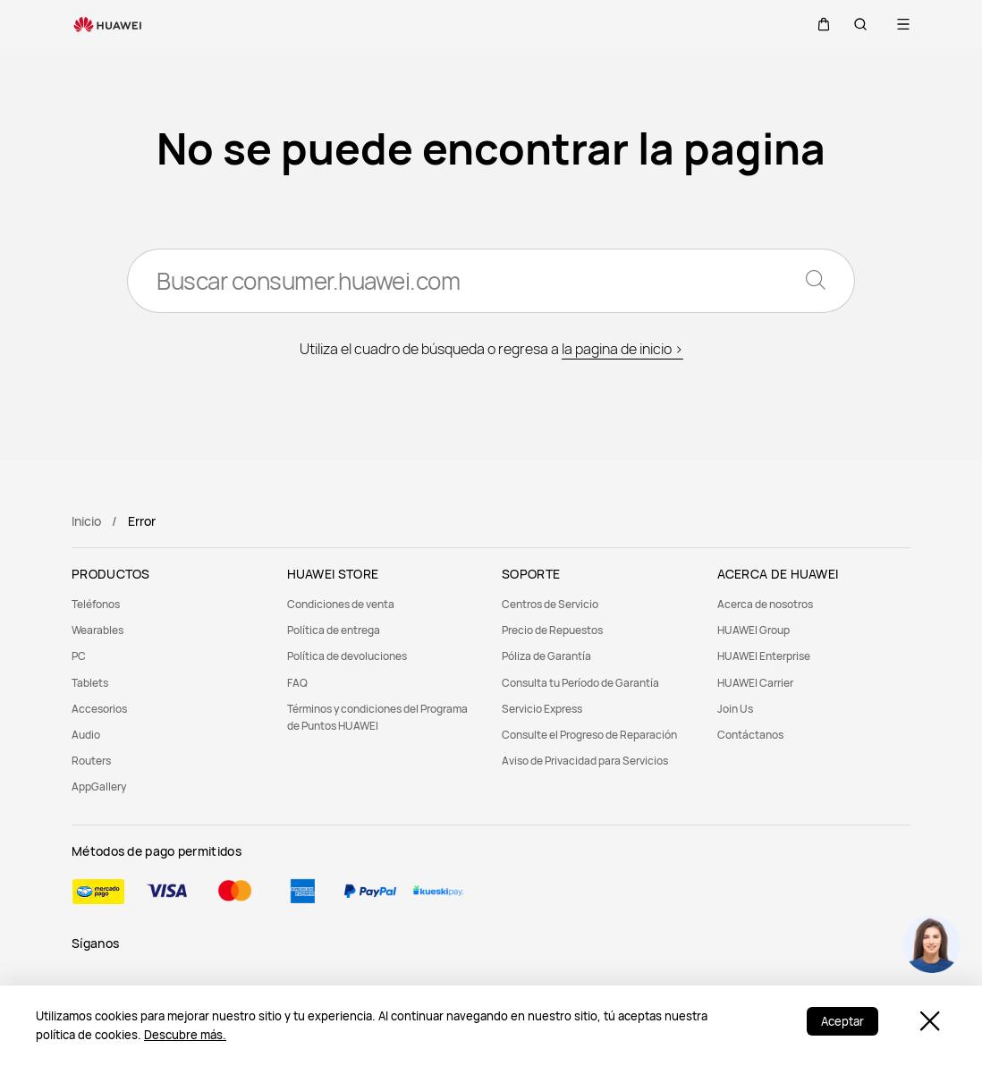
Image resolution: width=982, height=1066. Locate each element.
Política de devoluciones (347, 656)
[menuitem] (169, 604)
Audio (86, 734)
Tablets (90, 682)
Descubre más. (185, 1035)
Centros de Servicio (550, 604)
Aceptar (842, 1021)
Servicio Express (542, 708)
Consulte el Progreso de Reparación (589, 734)
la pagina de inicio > (622, 349)
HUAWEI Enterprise (763, 656)
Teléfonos (96, 604)
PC (79, 656)
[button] (817, 24)
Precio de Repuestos (552, 630)
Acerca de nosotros (765, 604)
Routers (91, 760)
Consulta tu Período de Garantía (580, 682)
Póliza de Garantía (546, 656)
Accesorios (99, 708)
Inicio (86, 520)
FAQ (297, 682)
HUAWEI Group (753, 630)
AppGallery (99, 786)
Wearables (97, 630)
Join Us (735, 708)
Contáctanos (750, 734)
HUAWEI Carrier (755, 682)
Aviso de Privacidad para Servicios (585, 760)
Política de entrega (333, 630)
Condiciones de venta (340, 604)
